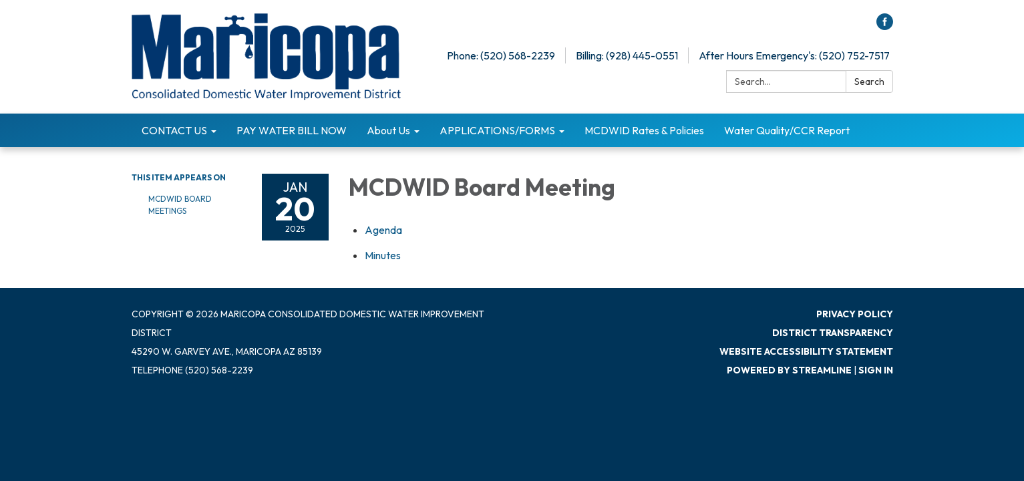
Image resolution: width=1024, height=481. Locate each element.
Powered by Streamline (789, 370)
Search (869, 81)
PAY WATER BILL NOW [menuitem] (291, 130)
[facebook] (884, 26)
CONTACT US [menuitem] (174, 130)
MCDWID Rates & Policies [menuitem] (644, 130)
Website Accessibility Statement (806, 351)
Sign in (875, 370)
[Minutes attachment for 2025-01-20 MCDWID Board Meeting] (383, 255)
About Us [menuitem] (388, 130)
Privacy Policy (854, 314)
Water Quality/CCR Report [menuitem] (787, 130)
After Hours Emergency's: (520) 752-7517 (794, 55)
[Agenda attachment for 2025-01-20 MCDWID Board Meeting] (383, 229)
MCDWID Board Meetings (180, 205)
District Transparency (832, 333)
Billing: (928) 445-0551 (627, 55)
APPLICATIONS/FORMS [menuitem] (497, 130)
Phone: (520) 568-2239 (501, 55)
